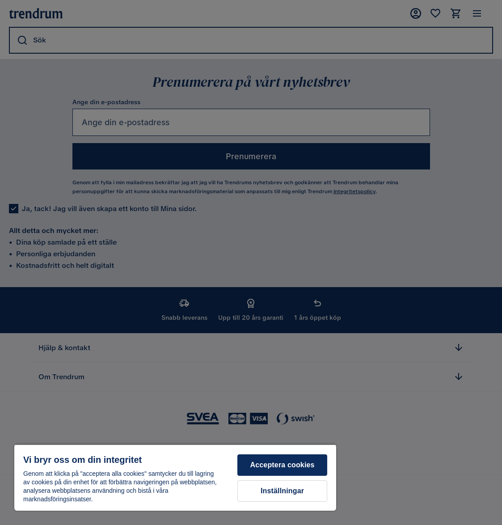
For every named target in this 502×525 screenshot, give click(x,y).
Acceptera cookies (282, 465)
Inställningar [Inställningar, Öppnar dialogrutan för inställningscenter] (282, 491)
